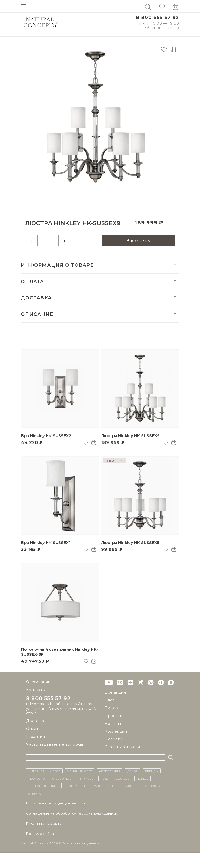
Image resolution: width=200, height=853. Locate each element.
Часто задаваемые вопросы (54, 744)
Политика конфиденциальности (55, 803)
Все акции (115, 692)
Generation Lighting (101, 785)
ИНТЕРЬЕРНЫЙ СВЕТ (44, 771)
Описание (37, 314)
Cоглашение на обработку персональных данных (72, 813)
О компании (38, 682)
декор (132, 771)
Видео (111, 708)
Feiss (105, 778)
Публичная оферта (44, 823)
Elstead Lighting (42, 785)
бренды (151, 771)
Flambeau (36, 778)
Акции (131, 785)
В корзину (138, 240)
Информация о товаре (57, 265)
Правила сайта (40, 833)
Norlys (142, 778)
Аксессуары (109, 771)
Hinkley (86, 778)
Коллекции (116, 731)
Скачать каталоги (122, 747)
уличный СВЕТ (79, 771)
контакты (152, 785)
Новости (113, 739)
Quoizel (122, 778)
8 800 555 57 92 (157, 17)
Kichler (70, 785)
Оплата (32, 281)
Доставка (36, 298)
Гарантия (35, 736)
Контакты (35, 689)
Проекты (114, 715)
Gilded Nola (62, 778)
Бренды (113, 723)
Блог (109, 700)
